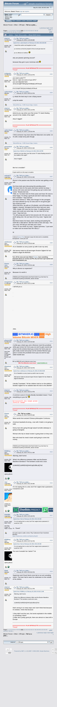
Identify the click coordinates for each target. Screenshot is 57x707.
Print (50, 32)
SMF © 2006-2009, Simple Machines (39, 651)
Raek (6, 570)
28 (19, 32)
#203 (51, 92)
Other (16, 25)
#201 (51, 39)
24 (11, 32)
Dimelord (7, 366)
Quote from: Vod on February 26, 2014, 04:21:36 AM (27, 519)
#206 (51, 147)
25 (13, 32)
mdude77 (7, 175)
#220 (51, 588)
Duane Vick (6, 264)
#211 (51, 341)
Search (19, 20)
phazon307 (8, 340)
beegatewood (9, 282)
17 (33, 30)
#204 (51, 109)
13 (26, 30)
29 (21, 32)
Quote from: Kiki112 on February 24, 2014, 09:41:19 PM (28, 151)
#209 (51, 264)
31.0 (11, 17)
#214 (51, 414)
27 (17, 32)
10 (20, 30)
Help (13, 20)
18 (35, 30)
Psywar (35, 257)
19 (37, 30)
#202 (51, 74)
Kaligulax (7, 73)
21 (6, 32)
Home (8, 20)
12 (24, 30)
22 (8, 32)
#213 (51, 391)
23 (9, 32)
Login (23, 20)
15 (30, 30)
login (21, 11)
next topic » (50, 29)
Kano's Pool (21, 237)
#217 (51, 515)
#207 (51, 176)
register (27, 11)
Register (29, 20)
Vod (5, 482)
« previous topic (44, 28)
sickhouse (8, 242)
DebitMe (7, 514)
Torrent (7, 18)
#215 (51, 452)
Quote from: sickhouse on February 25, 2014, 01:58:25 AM (29, 371)
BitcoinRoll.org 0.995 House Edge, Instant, (25, 105)
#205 (51, 131)
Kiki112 (7, 38)
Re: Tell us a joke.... (23, 38)
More (34, 20)
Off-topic (22, 25)
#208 (51, 243)
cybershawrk (9, 92)
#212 (51, 367)
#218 (51, 540)
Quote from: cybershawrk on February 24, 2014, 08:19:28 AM (29, 43)
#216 (51, 483)
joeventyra (8, 146)
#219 (51, 571)
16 (31, 30)
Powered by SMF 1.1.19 (21, 651)
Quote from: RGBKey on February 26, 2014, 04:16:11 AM (28, 591)
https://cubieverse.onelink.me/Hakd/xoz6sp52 (25, 536)
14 (28, 30)
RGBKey (7, 451)
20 (4, 32)
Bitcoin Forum (8, 25)
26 (15, 32)
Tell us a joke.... (31, 25)
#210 (51, 283)
